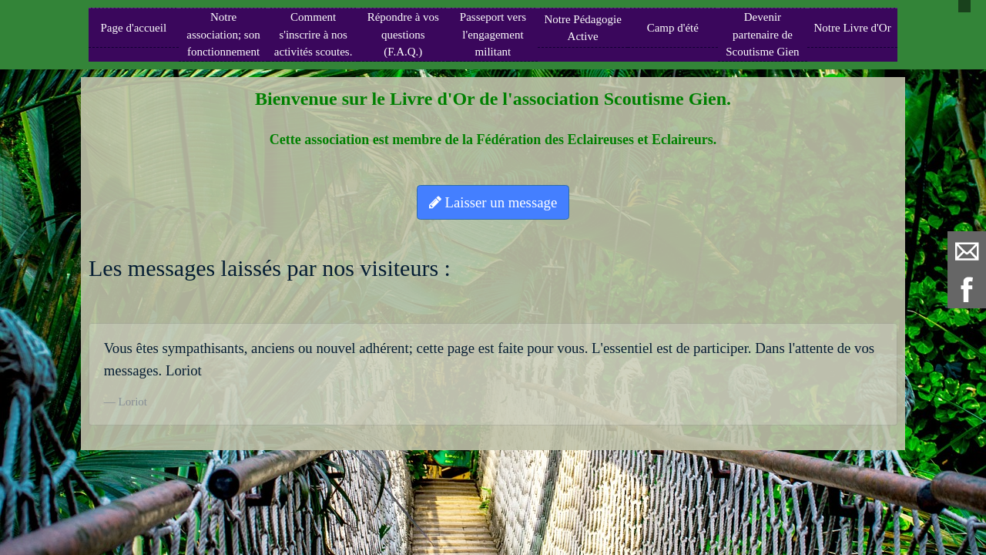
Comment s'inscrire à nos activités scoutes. (313, 34)
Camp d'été (673, 28)
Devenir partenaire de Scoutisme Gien (762, 34)
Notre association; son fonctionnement (223, 34)
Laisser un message (493, 202)
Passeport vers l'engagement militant (493, 34)
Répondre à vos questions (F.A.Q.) (403, 34)
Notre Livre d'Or (851, 28)
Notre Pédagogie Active (582, 28)
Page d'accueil (134, 28)
